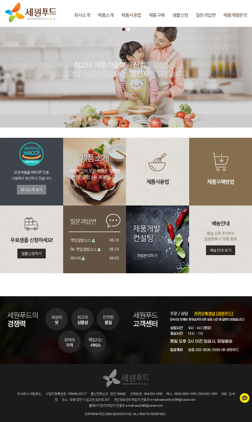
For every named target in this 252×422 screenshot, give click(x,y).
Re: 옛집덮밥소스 (84, 249)
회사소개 (82, 14)
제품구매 (157, 14)
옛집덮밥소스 (81, 240)
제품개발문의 (235, 14)
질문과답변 (206, 14)
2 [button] (128, 29)
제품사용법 (131, 14)
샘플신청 (180, 14)
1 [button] (123, 29)
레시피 (76, 258)
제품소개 (105, 14)
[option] (126, 78)
